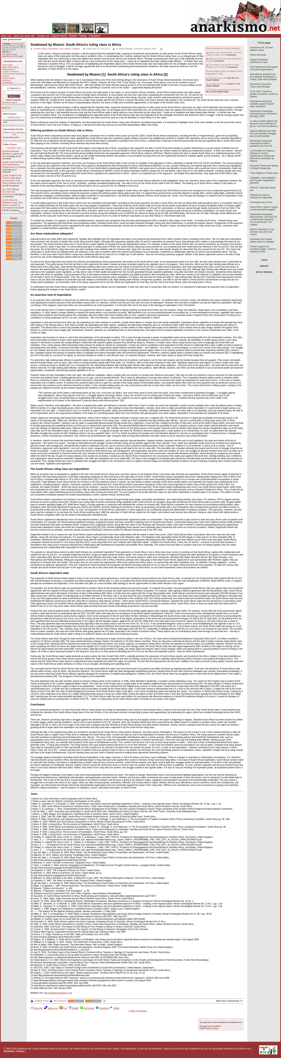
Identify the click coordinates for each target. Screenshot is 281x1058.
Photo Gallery (9, 78)
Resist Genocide (258, 55)
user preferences (12, 39)
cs (21, 48)
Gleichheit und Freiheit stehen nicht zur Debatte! (262, 240)
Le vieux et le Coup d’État (216, 78)
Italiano (208, 1028)
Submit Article (59, 35)
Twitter (83, 35)
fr (16, 44)
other (10, 46)
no (18, 46)
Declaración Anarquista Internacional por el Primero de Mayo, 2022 (263, 114)
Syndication (8, 82)
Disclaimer (9, 1051)
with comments (58, 1001)
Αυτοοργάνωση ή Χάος (261, 202)
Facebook (94, 35)
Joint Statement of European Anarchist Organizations (264, 68)
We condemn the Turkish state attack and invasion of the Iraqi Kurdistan (12, 179)
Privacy (20, 1051)
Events (73, 35)
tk (6, 46)
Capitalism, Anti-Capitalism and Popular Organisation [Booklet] (263, 180)
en (13, 44)
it (22, 44)
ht (10, 48)
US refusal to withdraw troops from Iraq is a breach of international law (12, 204)
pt (3, 46)
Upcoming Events (13, 129)
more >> (21, 212)
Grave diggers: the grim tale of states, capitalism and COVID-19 (223, 66)
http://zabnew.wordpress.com (58, 993)
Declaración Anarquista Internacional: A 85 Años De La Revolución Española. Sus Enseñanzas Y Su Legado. (263, 219)
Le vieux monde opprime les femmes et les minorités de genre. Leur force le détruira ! (264, 123)
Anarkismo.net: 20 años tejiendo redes (261, 48)
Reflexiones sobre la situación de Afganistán (261, 196)
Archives (7, 80)
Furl (63, 1008)
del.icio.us (51, 1008)
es (19, 44)
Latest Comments (11, 71)
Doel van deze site (24, 35)
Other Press (10, 144)
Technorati (87, 1008)
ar (24, 46)
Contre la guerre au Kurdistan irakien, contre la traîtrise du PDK (263, 249)
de (7, 48)
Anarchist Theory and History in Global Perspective (264, 167)
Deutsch (215, 1028)
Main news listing (10, 67)
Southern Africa (14, 117)
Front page (8, 65)
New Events (10, 113)
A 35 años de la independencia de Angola (223, 90)
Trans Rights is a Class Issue (264, 173)
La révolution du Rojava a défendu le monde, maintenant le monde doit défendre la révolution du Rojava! (262, 155)
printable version (40, 1001)
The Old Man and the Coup (217, 84)
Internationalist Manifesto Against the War (12, 154)
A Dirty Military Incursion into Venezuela (10, 192)
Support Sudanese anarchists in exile (259, 60)
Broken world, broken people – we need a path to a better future (223, 54)
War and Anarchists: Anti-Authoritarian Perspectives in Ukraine (13, 164)
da (4, 50)
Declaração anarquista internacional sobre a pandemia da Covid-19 (261, 143)
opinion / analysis (72, 49)
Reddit (74, 1008)
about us (5, 107)
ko (15, 50)
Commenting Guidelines (14, 74)
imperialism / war (55, 49)
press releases (264, 271)
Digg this (36, 1008)
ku (14, 48)
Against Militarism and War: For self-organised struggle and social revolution (263, 133)
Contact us (43, 35)
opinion (264, 265)
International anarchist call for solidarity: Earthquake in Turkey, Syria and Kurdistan (263, 77)
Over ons (6, 35)
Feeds (13, 218)
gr (15, 46)
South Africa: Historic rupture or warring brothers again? (264, 208)
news (264, 259)
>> (10, 52)
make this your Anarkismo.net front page (12, 55)
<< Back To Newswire (137, 1011)
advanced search (9, 102)
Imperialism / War (14, 148)
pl (4, 48)
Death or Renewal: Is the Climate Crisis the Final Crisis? (262, 232)
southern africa (40, 49)
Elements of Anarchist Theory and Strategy (260, 85)
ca (24, 48)
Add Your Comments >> (229, 1000)
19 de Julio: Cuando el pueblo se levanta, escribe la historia (264, 94)
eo (11, 50)
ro (7, 50)
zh (17, 48)
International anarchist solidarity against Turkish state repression (262, 104)
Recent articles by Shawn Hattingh (222, 48)
